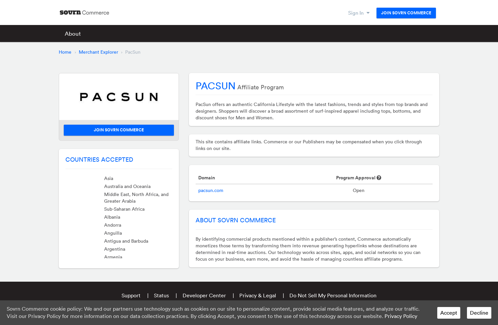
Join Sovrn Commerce (406, 13)
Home (65, 52)
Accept (448, 312)
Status (161, 295)
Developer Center (204, 295)
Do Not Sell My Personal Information (333, 295)
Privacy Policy (401, 316)
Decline (479, 312)
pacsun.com (210, 190)
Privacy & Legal (257, 295)
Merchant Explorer (98, 52)
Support (131, 295)
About (73, 33)
